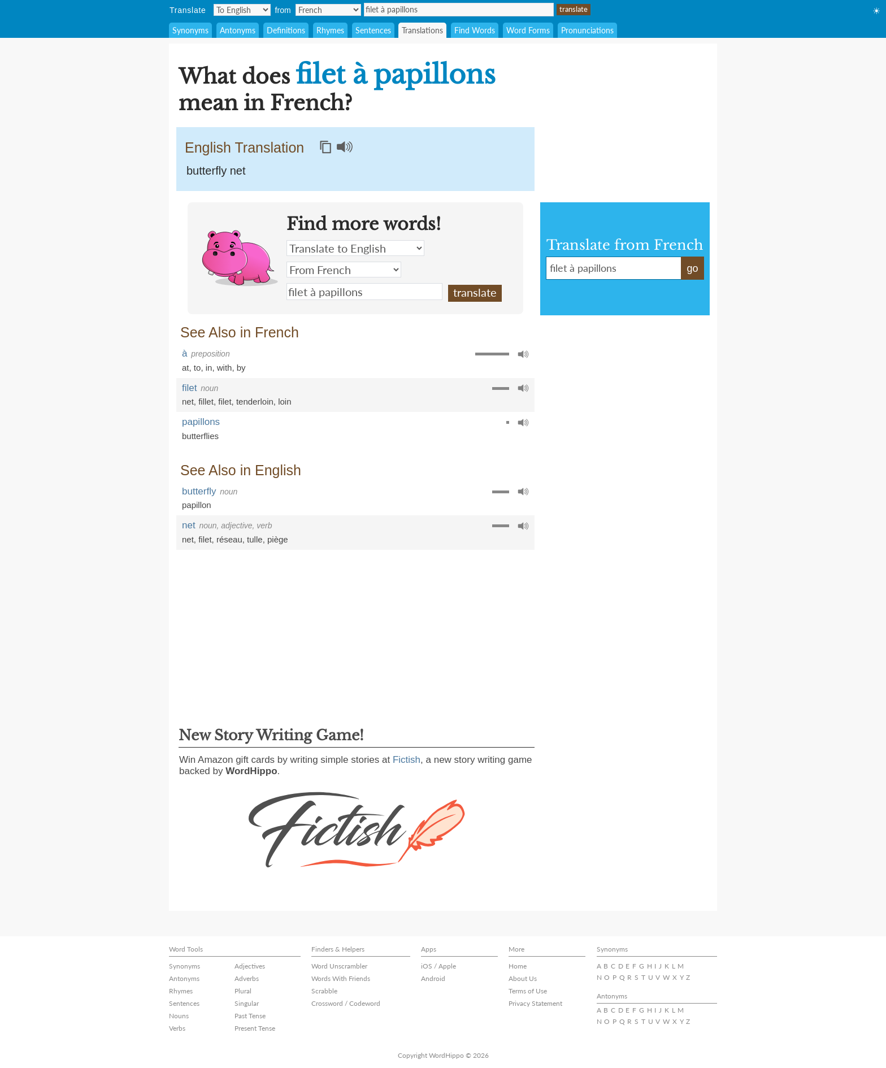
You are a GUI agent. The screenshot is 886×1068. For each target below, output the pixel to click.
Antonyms (237, 30)
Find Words (474, 30)
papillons (201, 421)
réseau (229, 539)
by (241, 367)
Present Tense (254, 1028)
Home (518, 966)
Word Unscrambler (339, 966)
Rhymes (330, 30)
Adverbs (246, 978)
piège (277, 539)
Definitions (286, 30)
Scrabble (324, 991)
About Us (523, 978)
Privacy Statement (535, 1003)
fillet (206, 401)
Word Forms (528, 30)
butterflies (200, 436)
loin (284, 401)
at (185, 367)
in (209, 367)
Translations (422, 30)
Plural (242, 991)
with (224, 367)
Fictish (406, 759)
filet (189, 388)
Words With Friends (340, 978)
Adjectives (249, 966)
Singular (246, 1003)
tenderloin (254, 401)
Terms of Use (528, 991)
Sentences (373, 30)
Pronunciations (587, 30)
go (692, 268)
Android (433, 978)
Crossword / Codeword (345, 1003)
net (188, 401)
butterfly (199, 491)
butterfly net (216, 170)
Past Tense (250, 1015)
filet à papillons (459, 9)
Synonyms (190, 30)
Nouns (179, 1015)
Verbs (177, 1028)
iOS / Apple (438, 966)
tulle (255, 539)
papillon (196, 505)
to (197, 367)
